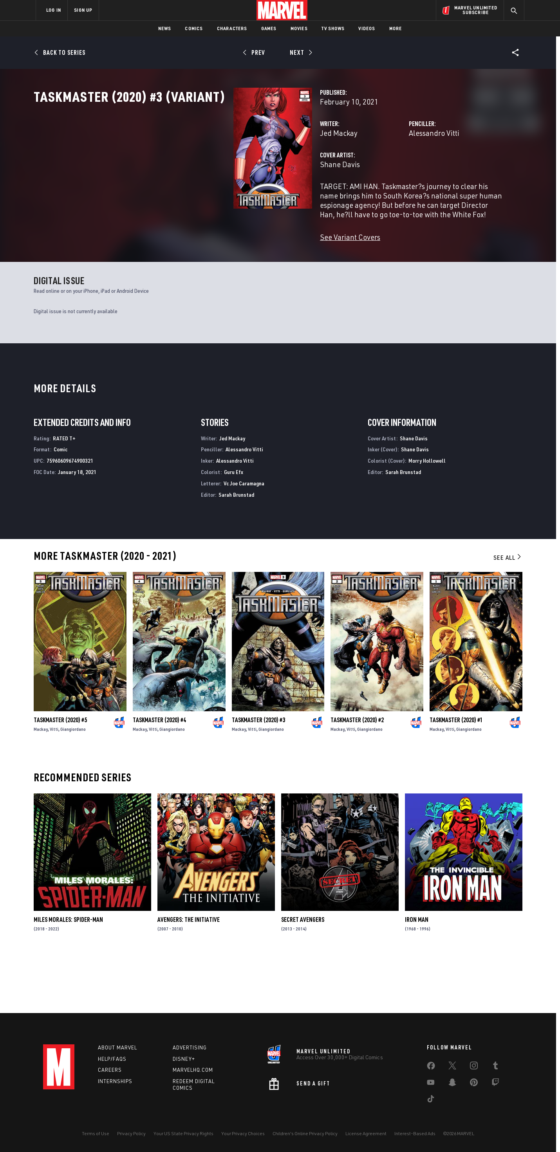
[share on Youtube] (431, 1084)
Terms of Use (95, 1133)
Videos (366, 28)
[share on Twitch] (495, 1084)
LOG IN (53, 10)
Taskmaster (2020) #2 (357, 776)
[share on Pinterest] (474, 1084)
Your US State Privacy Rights (183, 1133)
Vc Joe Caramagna (244, 539)
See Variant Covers (210, 262)
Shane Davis (200, 198)
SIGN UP (83, 10)
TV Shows (333, 28)
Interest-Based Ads (414, 1133)
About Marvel (117, 1047)
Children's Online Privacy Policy (305, 1133)
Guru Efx (233, 528)
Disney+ (184, 1059)
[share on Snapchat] (452, 1084)
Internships (115, 1081)
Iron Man (416, 976)
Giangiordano (73, 785)
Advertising (190, 1047)
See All (507, 614)
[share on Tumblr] (495, 1067)
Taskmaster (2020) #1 (456, 776)
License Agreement (366, 1133)
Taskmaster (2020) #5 (60, 776)
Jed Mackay (199, 167)
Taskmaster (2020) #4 (159, 776)
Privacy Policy (131, 1133)
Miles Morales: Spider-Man (68, 976)
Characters (232, 28)
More (395, 28)
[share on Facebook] (431, 1067)
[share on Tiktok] (431, 1100)
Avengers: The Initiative (188, 976)
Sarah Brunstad (236, 550)
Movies (299, 28)
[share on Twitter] (452, 1067)
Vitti (54, 785)
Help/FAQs (112, 1059)
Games (268, 28)
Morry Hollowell (427, 517)
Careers (110, 1070)
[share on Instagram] (474, 1067)
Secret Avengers (302, 976)
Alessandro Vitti (364, 167)
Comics (193, 28)
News (164, 28)
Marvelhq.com (193, 1070)
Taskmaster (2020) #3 (258, 776)
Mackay (41, 785)
